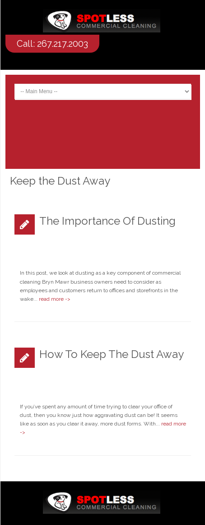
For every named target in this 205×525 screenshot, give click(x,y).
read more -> (54, 299)
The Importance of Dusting (107, 220)
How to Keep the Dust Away (111, 354)
